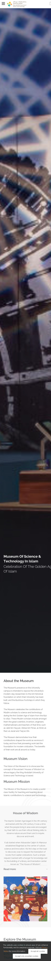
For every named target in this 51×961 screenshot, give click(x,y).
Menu (3, 3)
